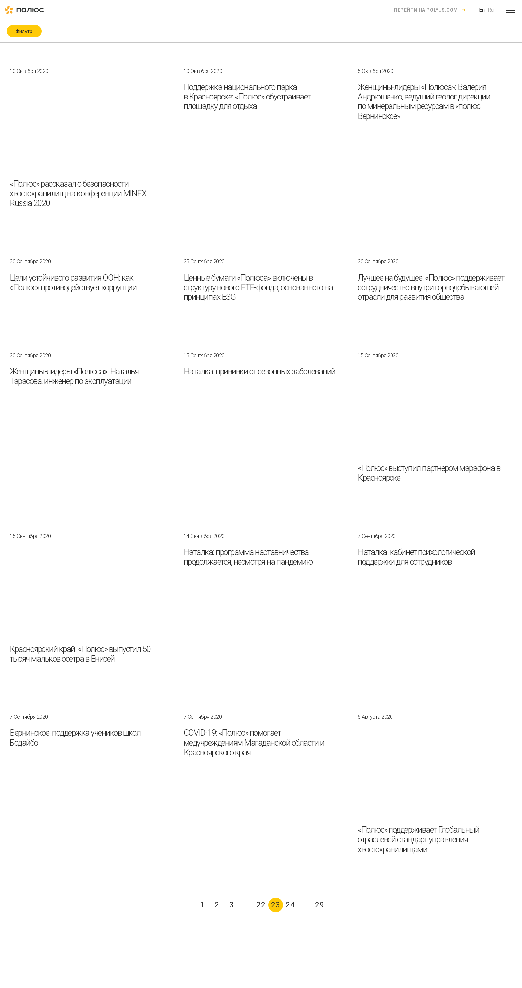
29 (319, 905)
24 (290, 905)
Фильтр (24, 31)
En (482, 10)
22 (261, 905)
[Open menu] (510, 10)
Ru (491, 10)
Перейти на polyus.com (426, 10)
